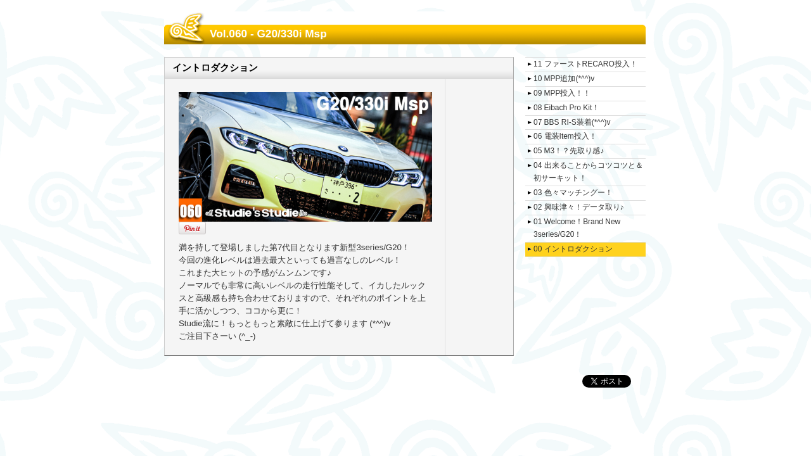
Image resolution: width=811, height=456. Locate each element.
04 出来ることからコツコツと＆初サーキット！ (588, 171)
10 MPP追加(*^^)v (563, 78)
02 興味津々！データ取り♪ (578, 207)
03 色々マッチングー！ (573, 192)
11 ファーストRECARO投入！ (585, 64)
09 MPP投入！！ (562, 93)
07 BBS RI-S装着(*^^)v (571, 122)
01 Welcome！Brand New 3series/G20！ (576, 228)
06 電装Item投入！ (565, 136)
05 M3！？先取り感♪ (568, 150)
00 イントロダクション (573, 248)
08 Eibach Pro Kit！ (566, 107)
